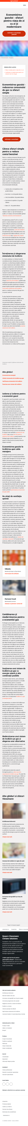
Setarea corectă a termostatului (12, 215)
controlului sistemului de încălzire (12, 288)
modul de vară (6, 235)
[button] (14, 925)
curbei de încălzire (19, 230)
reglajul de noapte (18, 235)
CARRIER (17, 1120)
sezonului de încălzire (12, 280)
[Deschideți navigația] (24, 5)
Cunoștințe (14, 929)
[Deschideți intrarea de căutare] (20, 5)
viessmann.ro (5, 929)
